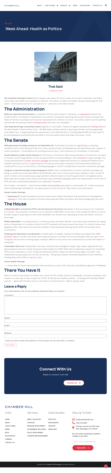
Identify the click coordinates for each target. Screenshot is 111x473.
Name (7, 318)
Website (7, 333)
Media (75, 5)
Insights (65, 5)
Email (7, 325)
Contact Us (97, 5)
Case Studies (51, 5)
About (39, 5)
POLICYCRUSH (85, 5)
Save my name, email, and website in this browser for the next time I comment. (40, 341)
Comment (9, 295)
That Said (55, 86)
